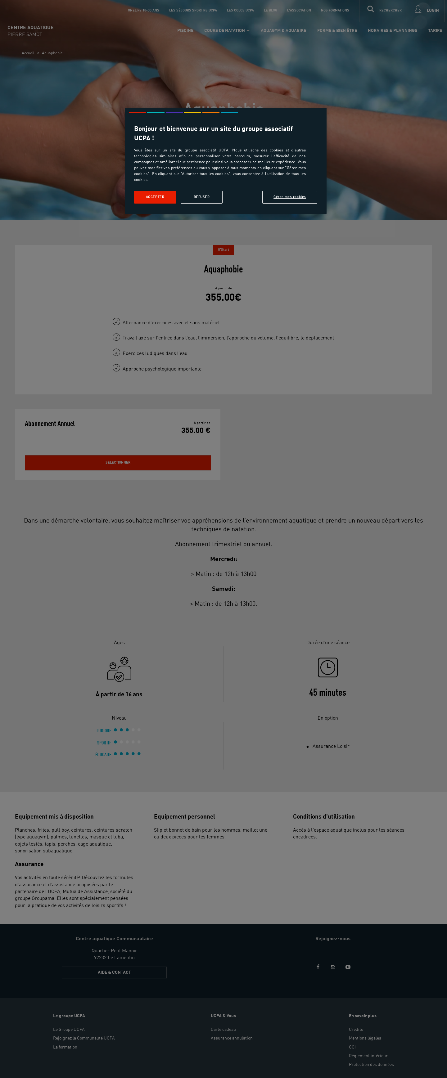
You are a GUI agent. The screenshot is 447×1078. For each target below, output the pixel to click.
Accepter (155, 197)
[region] (226, 161)
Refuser (202, 197)
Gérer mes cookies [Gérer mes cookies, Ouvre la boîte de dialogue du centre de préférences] (289, 197)
